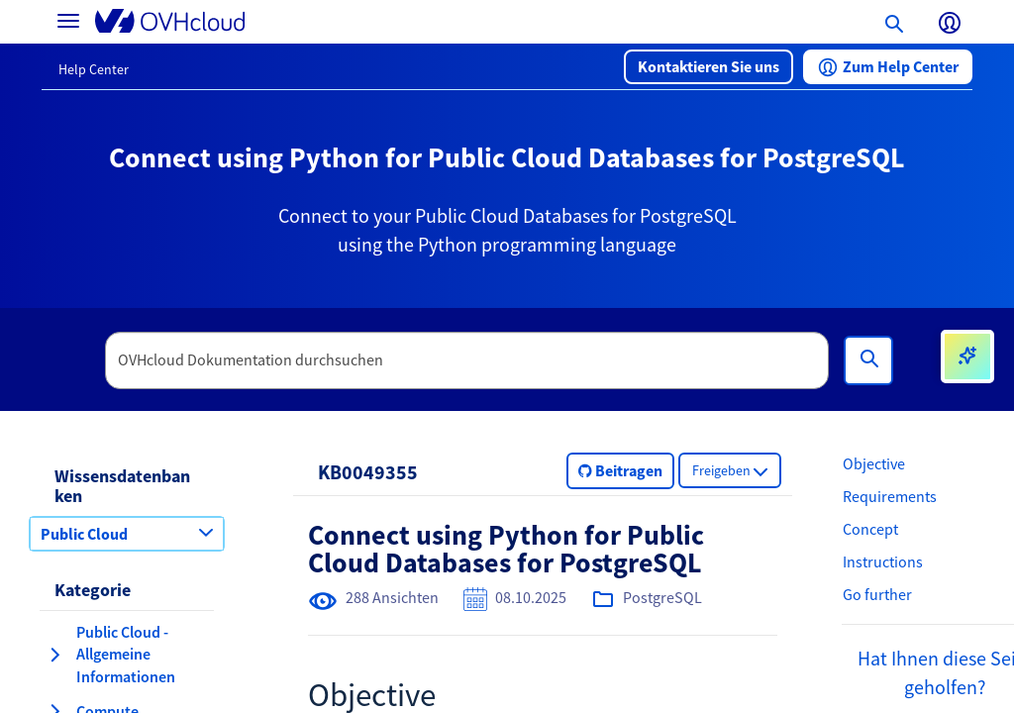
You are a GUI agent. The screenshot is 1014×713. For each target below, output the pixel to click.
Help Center (93, 69)
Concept (870, 529)
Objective (874, 463)
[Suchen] (868, 360)
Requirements (890, 496)
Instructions (883, 561)
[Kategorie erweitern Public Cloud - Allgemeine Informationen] (54, 654)
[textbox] (467, 360)
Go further (877, 594)
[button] (708, 67)
